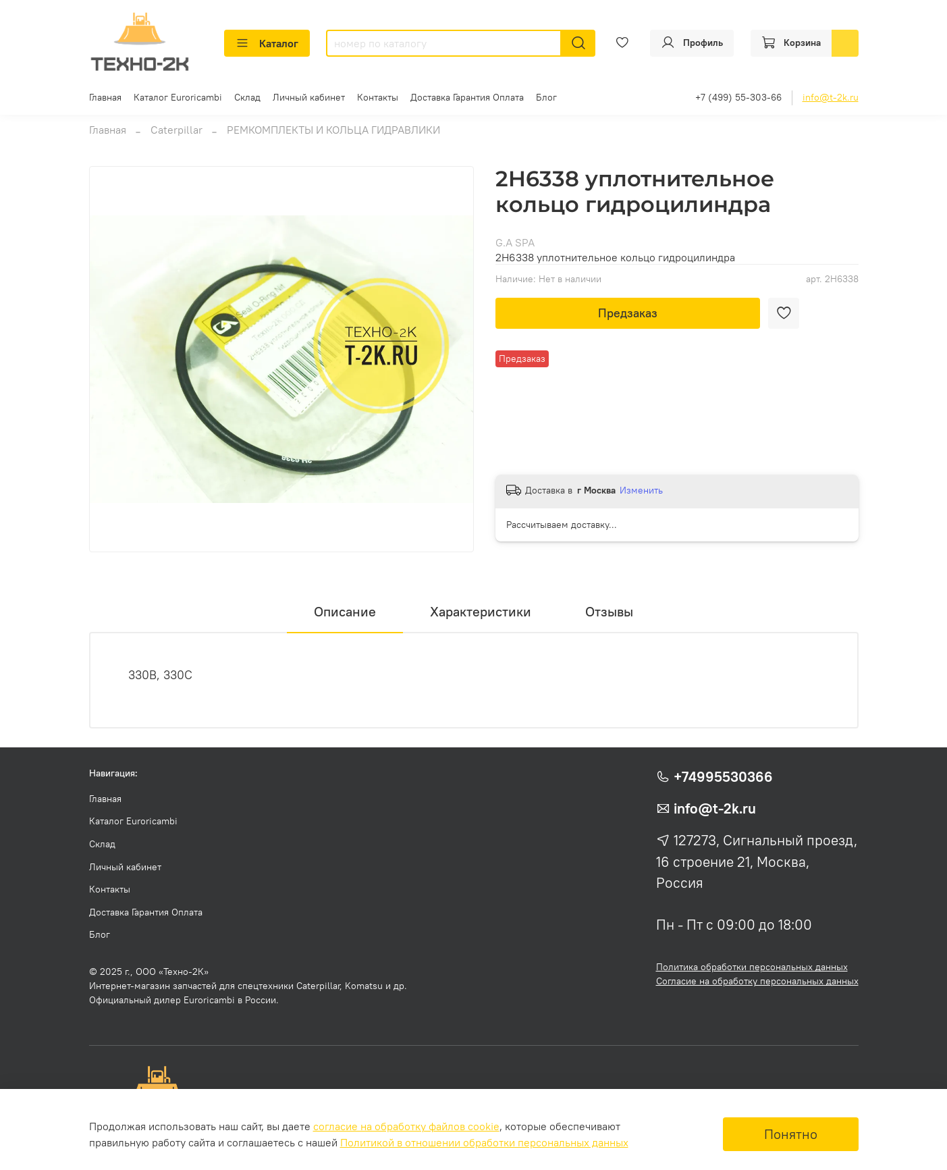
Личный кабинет (309, 97)
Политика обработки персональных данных (752, 967)
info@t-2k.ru (831, 97)
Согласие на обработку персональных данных (757, 981)
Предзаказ (627, 313)
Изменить (641, 490)
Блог (546, 97)
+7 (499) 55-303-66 (738, 97)
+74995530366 (723, 777)
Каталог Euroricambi (178, 97)
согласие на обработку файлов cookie (406, 1126)
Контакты (377, 97)
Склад (247, 97)
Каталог (267, 43)
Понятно (790, 1133)
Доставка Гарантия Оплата (467, 97)
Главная (105, 97)
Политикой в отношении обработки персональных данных (484, 1142)
